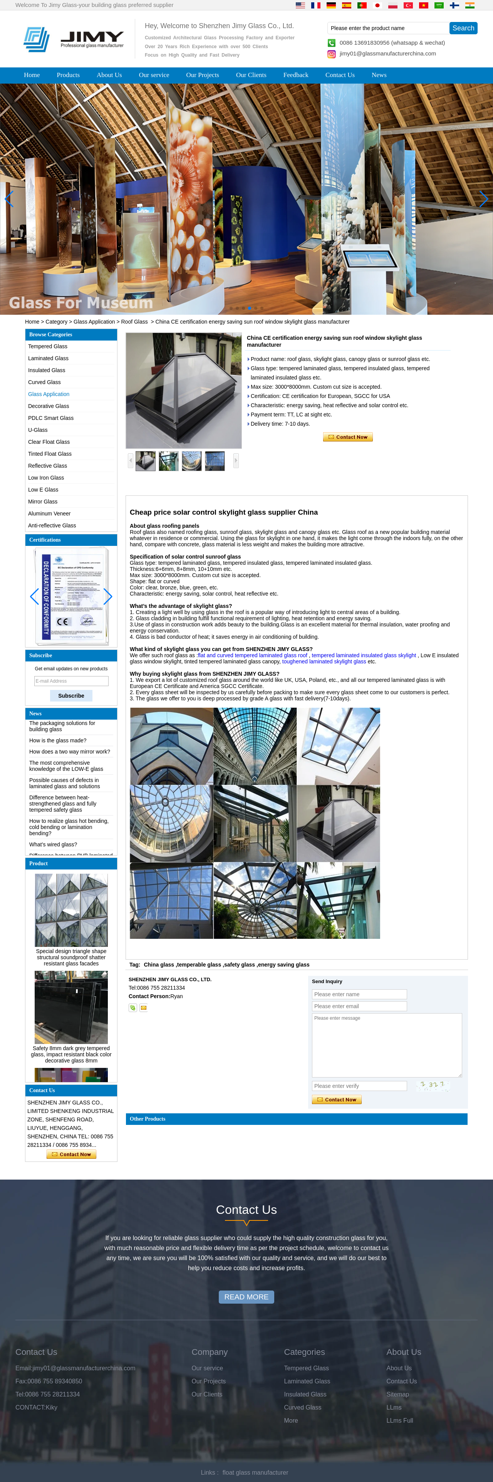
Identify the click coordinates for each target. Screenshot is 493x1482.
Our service (154, 75)
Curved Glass (44, 382)
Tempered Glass (47, 346)
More (291, 1420)
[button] (231, 308)
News (379, 75)
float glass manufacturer (255, 1472)
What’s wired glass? (53, 847)
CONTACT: (30, 1407)
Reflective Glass (47, 466)
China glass (159, 965)
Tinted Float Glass (50, 454)
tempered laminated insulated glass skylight (363, 655)
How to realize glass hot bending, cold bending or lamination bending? (69, 830)
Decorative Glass (48, 406)
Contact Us (340, 75)
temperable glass (199, 965)
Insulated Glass (46, 370)
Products (68, 75)
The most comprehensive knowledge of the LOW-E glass (66, 769)
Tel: (20, 1394)
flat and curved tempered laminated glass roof (252, 655)
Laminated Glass (48, 358)
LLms (394, 1407)
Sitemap (398, 1394)
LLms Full (400, 1420)
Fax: (21, 1381)
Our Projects (202, 75)
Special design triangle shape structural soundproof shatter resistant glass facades (71, 960)
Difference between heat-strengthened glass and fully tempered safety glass (62, 806)
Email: (23, 1368)
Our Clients (251, 75)
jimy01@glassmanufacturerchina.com (388, 53)
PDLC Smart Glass (51, 418)
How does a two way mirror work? (69, 755)
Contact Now (71, 1155)
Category (56, 322)
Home (32, 75)
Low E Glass (43, 490)
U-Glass (38, 430)
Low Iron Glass (46, 478)
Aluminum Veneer (49, 513)
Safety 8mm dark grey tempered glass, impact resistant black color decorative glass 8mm (71, 1057)
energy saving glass (284, 965)
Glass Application (94, 322)
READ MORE (246, 1297)
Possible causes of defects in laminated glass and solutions (64, 786)
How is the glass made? (58, 743)
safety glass (239, 965)
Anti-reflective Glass (52, 525)
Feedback (296, 75)
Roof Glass (134, 322)
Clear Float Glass (49, 442)
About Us (109, 75)
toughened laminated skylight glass (324, 661)
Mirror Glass (42, 501)
